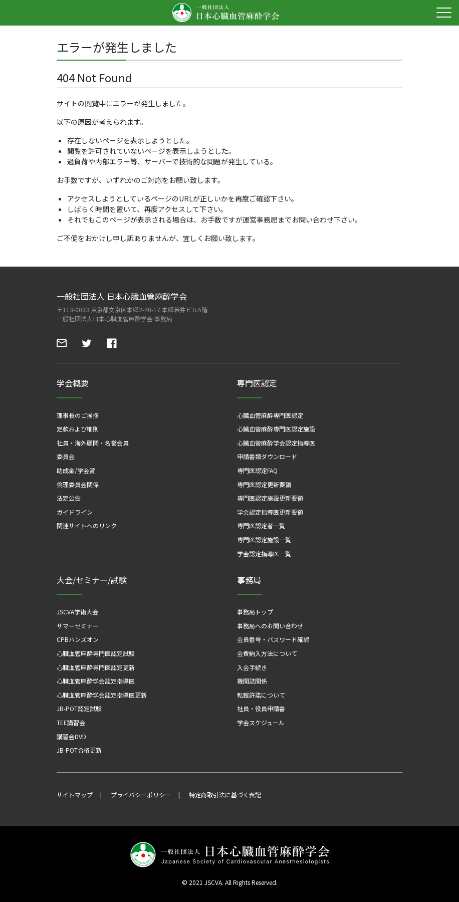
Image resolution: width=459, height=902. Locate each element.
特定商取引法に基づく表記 (225, 794)
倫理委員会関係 (78, 484)
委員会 (66, 456)
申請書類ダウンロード (267, 456)
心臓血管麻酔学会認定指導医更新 (102, 695)
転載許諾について (261, 695)
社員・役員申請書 (261, 708)
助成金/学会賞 (76, 470)
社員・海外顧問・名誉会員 (93, 442)
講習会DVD (71, 736)
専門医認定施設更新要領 (270, 498)
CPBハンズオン (78, 639)
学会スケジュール (261, 722)
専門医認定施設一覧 (264, 539)
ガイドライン (75, 512)
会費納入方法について (267, 653)
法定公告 (69, 498)
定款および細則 (78, 428)
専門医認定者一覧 (261, 525)
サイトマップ (75, 794)
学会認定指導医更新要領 (270, 512)
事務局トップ (255, 611)
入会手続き (252, 667)
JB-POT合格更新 (79, 750)
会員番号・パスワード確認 (273, 639)
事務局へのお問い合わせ (270, 625)
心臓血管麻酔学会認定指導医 (276, 442)
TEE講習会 (71, 722)
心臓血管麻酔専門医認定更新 (96, 667)
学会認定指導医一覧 (264, 553)
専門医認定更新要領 (264, 484)
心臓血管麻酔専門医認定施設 (276, 428)
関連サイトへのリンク (87, 525)
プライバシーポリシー (141, 794)
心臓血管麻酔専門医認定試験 (96, 653)
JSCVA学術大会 (77, 611)
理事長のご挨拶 (78, 415)
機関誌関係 (252, 680)
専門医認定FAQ (257, 470)
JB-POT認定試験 (79, 708)
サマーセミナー (78, 625)
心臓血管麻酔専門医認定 (270, 415)
